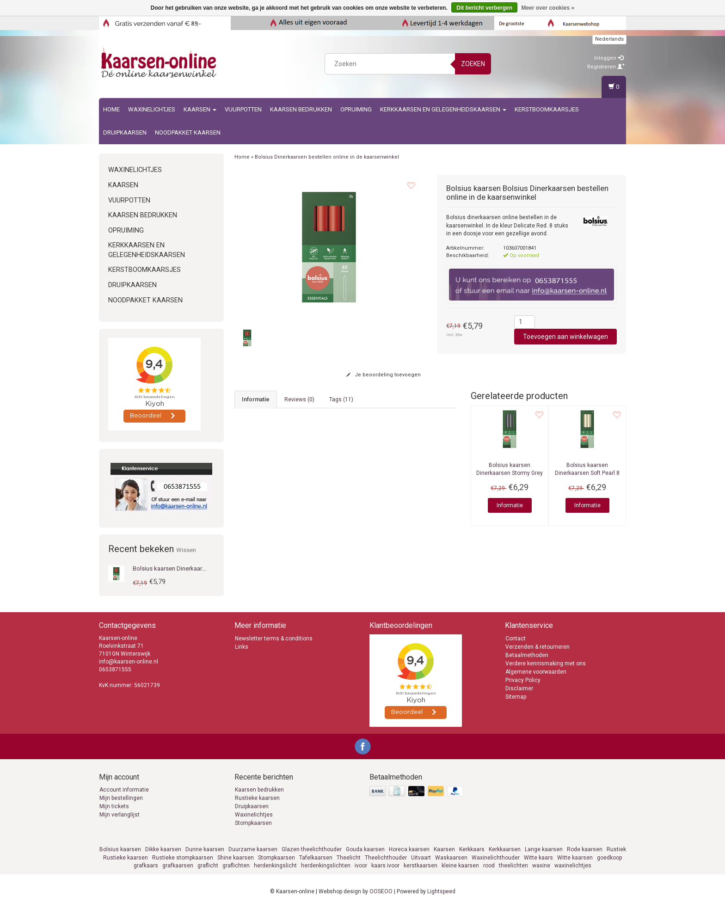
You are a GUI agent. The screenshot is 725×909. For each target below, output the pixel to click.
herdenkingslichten (325, 865)
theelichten (513, 865)
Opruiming (356, 109)
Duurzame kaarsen (252, 849)
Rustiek (616, 849)
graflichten (236, 865)
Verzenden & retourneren (537, 647)
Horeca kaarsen (409, 849)
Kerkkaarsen (505, 849)
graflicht (207, 865)
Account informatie (124, 789)
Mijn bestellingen (121, 798)
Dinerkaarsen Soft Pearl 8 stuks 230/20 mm (587, 473)
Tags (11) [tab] (341, 399)
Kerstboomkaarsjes (547, 109)
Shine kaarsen (235, 857)
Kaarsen (200, 109)
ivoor (361, 865)
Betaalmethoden (526, 655)
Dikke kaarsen (163, 849)
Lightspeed (441, 891)
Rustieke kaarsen (257, 798)
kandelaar (348, 445)
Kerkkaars (472, 849)
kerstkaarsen (420, 865)
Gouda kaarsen (365, 849)
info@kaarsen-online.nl (128, 661)
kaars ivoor (385, 865)
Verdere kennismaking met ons (545, 663)
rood (489, 865)
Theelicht (349, 857)
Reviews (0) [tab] (299, 399)
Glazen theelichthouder (312, 849)
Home (111, 109)
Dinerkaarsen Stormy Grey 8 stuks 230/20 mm (509, 473)
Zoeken (473, 64)
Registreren (606, 67)
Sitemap (515, 697)
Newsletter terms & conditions (274, 638)
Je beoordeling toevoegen (383, 375)
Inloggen (608, 58)
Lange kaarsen (544, 849)
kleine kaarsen (460, 865)
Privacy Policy (523, 680)
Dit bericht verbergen (484, 8)
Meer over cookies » (547, 8)
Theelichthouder (386, 857)
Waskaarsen (451, 857)
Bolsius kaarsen (120, 849)
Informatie (510, 505)
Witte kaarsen (575, 857)
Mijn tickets (114, 806)
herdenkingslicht (275, 865)
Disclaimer (519, 688)
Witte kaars (538, 857)
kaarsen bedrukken (301, 109)
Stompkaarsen (253, 823)
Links (241, 647)
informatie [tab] (256, 399)
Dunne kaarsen (204, 849)
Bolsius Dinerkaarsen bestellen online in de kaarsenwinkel (327, 157)
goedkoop (609, 857)
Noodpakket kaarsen (188, 132)
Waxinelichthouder (496, 857)
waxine (541, 865)
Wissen (186, 550)
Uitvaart (421, 857)
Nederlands (609, 39)
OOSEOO (381, 891)
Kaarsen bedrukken (259, 789)
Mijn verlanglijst (119, 814)
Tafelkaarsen (315, 857)
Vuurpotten (243, 109)
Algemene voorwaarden (535, 672)
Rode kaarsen (584, 849)
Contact (515, 638)
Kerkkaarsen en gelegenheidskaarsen (443, 109)
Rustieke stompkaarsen (182, 857)
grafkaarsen (177, 865)
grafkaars (146, 865)
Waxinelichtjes (151, 109)
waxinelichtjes (572, 865)
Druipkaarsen (125, 132)
